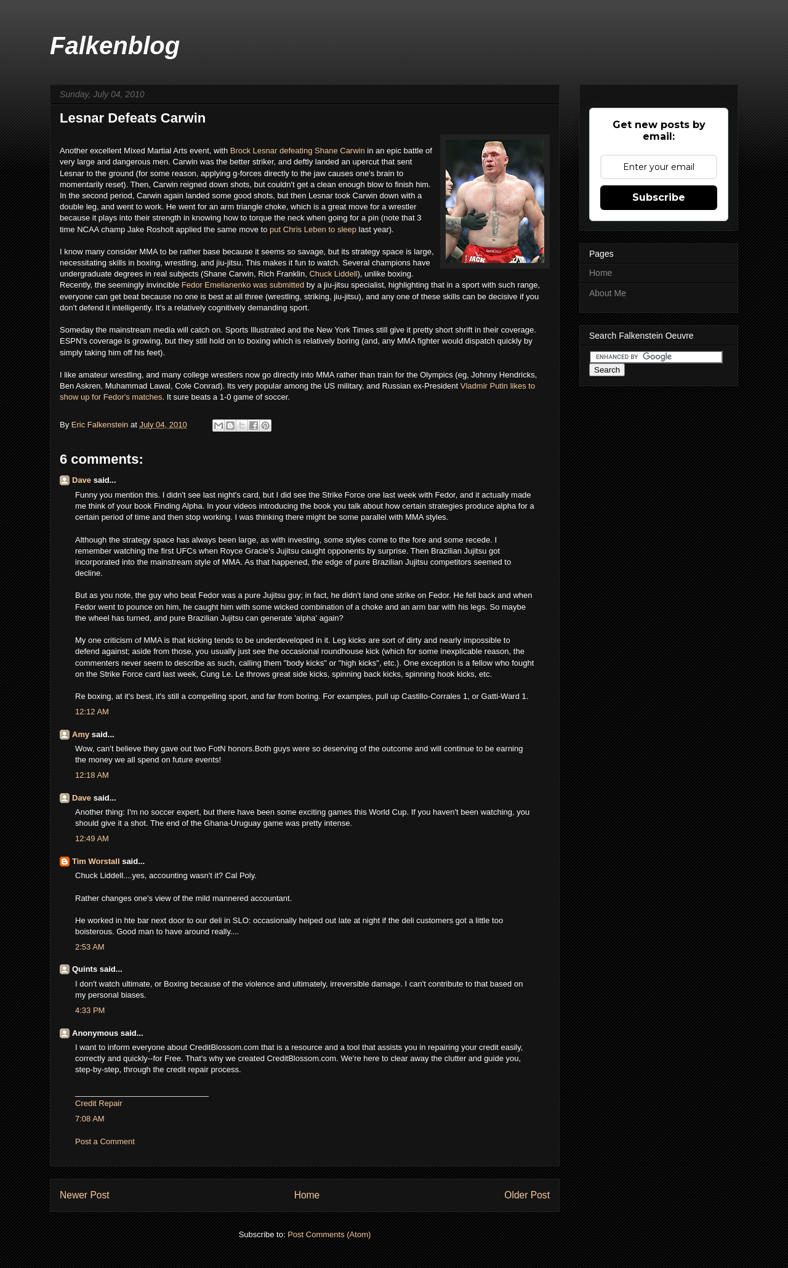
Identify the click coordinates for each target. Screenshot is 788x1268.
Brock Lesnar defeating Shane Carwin (297, 150)
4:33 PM (90, 1010)
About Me (607, 293)
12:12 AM (92, 711)
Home (307, 1195)
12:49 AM (92, 838)
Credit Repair (99, 1103)
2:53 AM (90, 946)
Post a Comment (105, 1141)
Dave (81, 480)
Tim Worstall (96, 861)
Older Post (527, 1195)
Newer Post (85, 1195)
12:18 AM (92, 775)
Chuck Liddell (333, 273)
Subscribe (658, 197)
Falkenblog (115, 45)
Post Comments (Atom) (329, 1234)
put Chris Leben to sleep (313, 229)
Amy (80, 734)
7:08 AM (90, 1118)
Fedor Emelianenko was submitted (243, 284)
